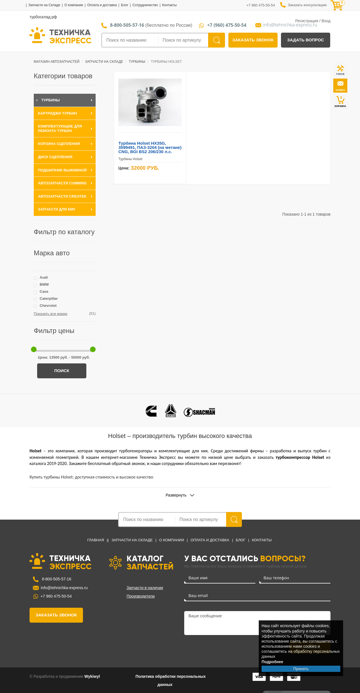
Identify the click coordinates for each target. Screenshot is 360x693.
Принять (301, 669)
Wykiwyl (92, 676)
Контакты (169, 5)
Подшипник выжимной (62, 170)
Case (44, 291)
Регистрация (306, 21)
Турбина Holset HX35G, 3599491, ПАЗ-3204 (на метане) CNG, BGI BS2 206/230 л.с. (149, 147)
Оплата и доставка (102, 5)
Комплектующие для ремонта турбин (60, 128)
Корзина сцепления (59, 144)
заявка (340, 90)
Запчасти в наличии (145, 587)
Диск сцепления (55, 157)
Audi (44, 277)
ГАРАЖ (340, 74)
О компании (73, 5)
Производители (141, 596)
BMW (44, 284)
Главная (95, 540)
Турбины (50, 100)
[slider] (34, 349)
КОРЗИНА (340, 101)
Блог (124, 5)
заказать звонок (253, 39)
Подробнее (272, 662)
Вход (325, 21)
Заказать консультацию (307, 5)
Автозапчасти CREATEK (62, 196)
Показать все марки (50, 314)
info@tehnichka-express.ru (290, 25)
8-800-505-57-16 (56, 579)
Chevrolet (48, 305)
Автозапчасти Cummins (62, 183)
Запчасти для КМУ (56, 209)
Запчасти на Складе (44, 5)
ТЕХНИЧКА (70, 36)
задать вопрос (305, 39)
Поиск (61, 370)
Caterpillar (49, 298)
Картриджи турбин (57, 113)
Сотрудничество (145, 5)
